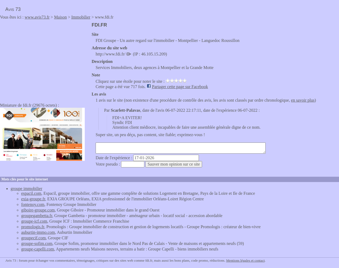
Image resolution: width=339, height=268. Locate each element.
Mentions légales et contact (245, 260)
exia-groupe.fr (33, 199)
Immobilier (80, 17)
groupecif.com (33, 238)
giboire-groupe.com (38, 210)
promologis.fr (32, 226)
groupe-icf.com (34, 221)
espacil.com (31, 193)
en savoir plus (303, 100)
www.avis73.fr (37, 17)
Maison (60, 17)
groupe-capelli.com (37, 249)
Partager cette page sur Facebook (180, 86)
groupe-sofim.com (36, 243)
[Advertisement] (44, 59)
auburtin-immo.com (38, 232)
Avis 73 (13, 9)
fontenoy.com (32, 204)
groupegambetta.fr (36, 215)
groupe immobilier (26, 188)
